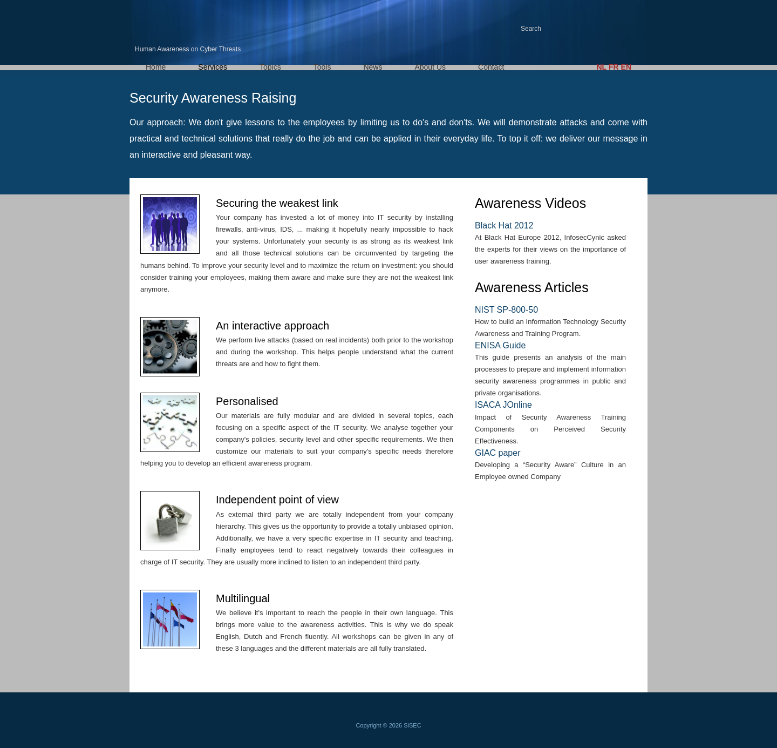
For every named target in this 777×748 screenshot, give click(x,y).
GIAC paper (497, 452)
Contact (491, 67)
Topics (270, 67)
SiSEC (412, 725)
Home (156, 67)
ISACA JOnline (503, 404)
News (372, 67)
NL (601, 67)
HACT (183, 23)
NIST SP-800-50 (506, 309)
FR (614, 67)
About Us (430, 67)
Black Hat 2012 (504, 225)
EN (626, 67)
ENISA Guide (500, 345)
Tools (322, 67)
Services (212, 67)
